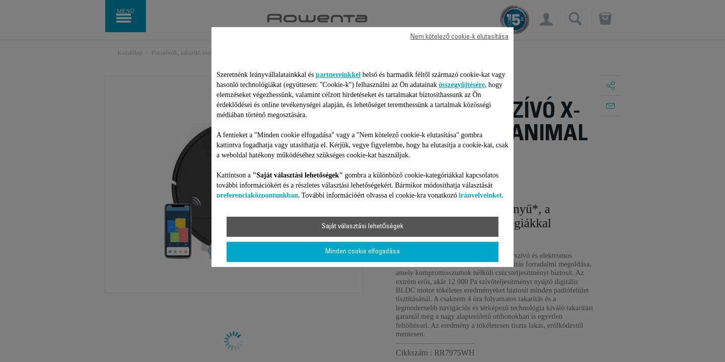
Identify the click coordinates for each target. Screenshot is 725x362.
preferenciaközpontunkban (257, 195)
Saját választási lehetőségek (362, 226)
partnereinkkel (338, 74)
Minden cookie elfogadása (362, 251)
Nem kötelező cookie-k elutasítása (459, 37)
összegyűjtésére (462, 84)
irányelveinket (480, 195)
